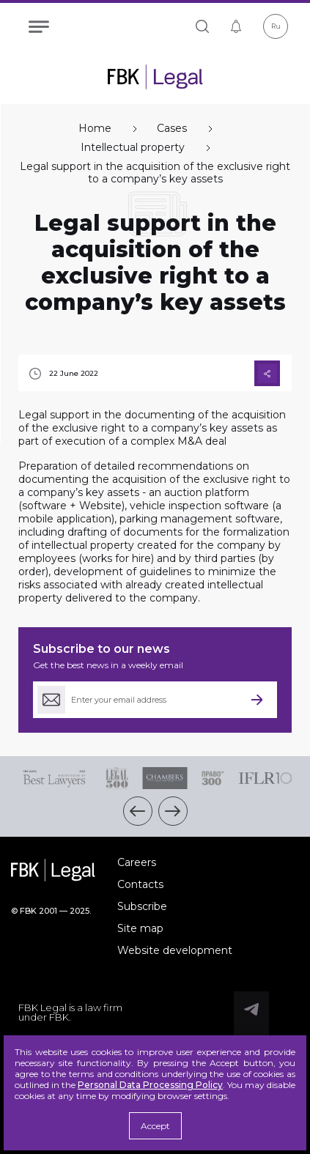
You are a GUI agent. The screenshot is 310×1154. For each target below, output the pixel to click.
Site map (140, 928)
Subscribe (142, 906)
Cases (172, 128)
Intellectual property (133, 147)
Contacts (140, 884)
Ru (276, 26)
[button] (137, 811)
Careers (136, 862)
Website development (174, 950)
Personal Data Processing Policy (150, 1084)
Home (94, 128)
